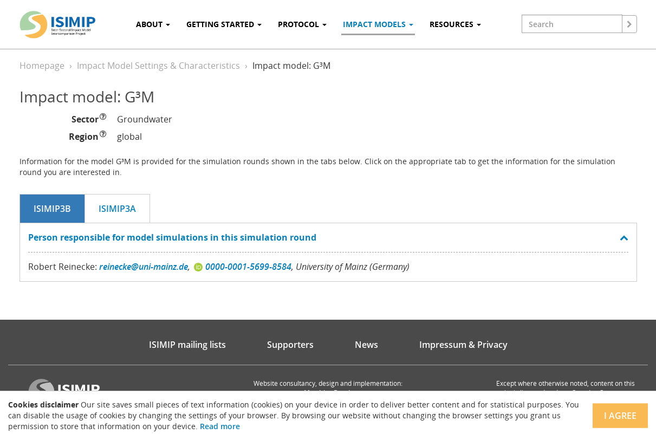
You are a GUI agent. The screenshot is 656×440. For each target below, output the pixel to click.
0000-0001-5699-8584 (248, 267)
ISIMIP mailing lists (187, 345)
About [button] (153, 24)
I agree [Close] (620, 416)
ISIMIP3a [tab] (117, 209)
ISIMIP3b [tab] (52, 209)
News (366, 345)
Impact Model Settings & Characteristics (158, 66)
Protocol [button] (302, 24)
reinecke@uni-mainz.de (143, 267)
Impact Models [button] (378, 24)
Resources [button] (455, 24)
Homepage (42, 66)
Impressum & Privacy (463, 345)
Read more (220, 426)
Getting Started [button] (224, 24)
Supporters (290, 345)
